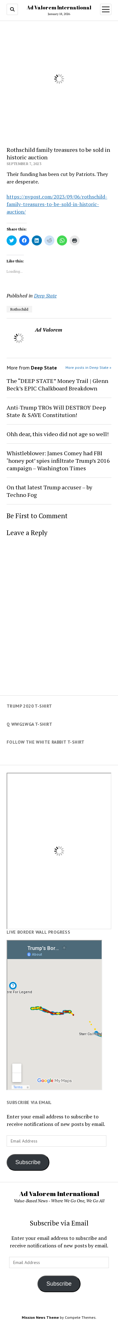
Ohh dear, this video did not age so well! (58, 434)
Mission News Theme (40, 1317)
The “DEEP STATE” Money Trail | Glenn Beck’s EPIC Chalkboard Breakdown (57, 384)
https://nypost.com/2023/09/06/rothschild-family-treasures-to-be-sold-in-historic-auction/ (57, 204)
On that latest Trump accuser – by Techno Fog (49, 490)
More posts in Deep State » (88, 367)
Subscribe (28, 1162)
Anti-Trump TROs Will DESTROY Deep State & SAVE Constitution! (56, 411)
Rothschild (19, 309)
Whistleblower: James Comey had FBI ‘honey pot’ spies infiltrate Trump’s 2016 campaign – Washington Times (58, 460)
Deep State (45, 295)
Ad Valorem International (59, 7)
